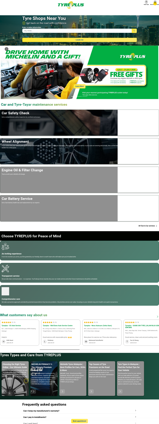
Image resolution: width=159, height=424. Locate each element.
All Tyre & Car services (148, 226)
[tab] (73, 96)
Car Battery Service (17, 199)
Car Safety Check (15, 113)
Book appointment (79, 421)
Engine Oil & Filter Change (22, 170)
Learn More (79, 86)
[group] (79, 72)
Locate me (79, 40)
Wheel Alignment (15, 141)
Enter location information (31, 27)
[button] (5, 72)
